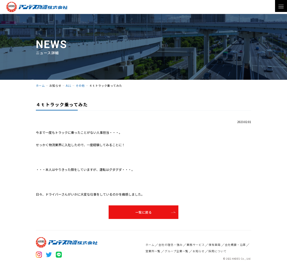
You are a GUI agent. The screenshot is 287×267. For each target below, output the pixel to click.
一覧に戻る (143, 212)
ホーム (149, 245)
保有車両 (215, 245)
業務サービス (196, 245)
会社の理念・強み (170, 245)
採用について (217, 251)
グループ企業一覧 (177, 251)
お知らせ (198, 251)
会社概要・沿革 (235, 245)
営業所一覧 (153, 251)
